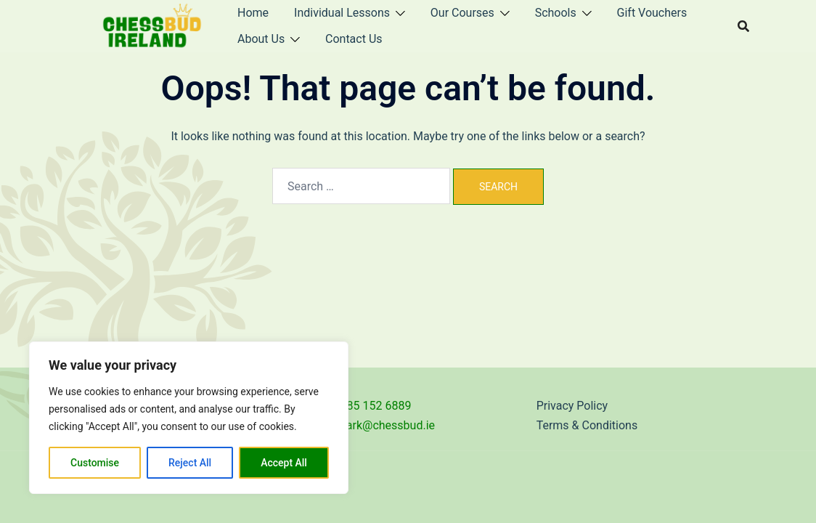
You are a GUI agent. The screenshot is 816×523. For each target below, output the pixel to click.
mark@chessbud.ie (385, 425)
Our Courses (462, 13)
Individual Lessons (342, 13)
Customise (94, 463)
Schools (555, 13)
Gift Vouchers (652, 13)
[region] (188, 417)
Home (253, 13)
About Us (261, 39)
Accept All (284, 463)
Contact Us (354, 39)
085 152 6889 (376, 406)
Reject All (189, 463)
